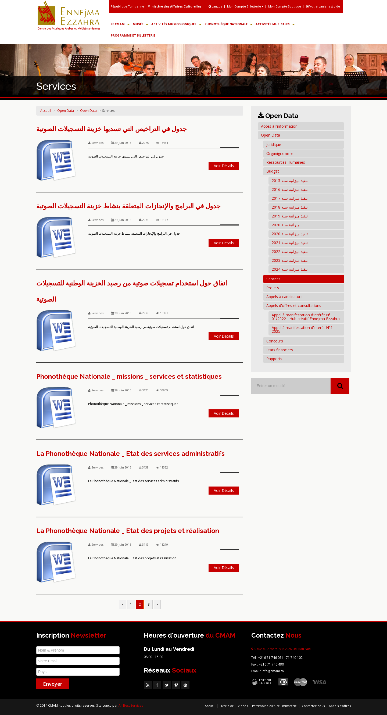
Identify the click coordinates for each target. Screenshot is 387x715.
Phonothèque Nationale (228, 24)
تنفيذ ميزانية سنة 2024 (290, 269)
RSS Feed (148, 685)
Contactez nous (313, 706)
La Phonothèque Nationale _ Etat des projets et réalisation (127, 531)
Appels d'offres (340, 706)
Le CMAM (120, 24)
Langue (216, 6)
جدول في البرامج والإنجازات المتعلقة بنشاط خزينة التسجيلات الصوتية (128, 206)
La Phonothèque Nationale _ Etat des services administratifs (130, 453)
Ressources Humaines (285, 162)
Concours (274, 341)
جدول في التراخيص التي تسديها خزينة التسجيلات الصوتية (111, 129)
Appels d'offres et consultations (293, 305)
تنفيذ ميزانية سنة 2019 (290, 216)
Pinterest (185, 685)
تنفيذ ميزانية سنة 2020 (290, 233)
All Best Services (131, 705)
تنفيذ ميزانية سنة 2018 (290, 207)
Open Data (65, 110)
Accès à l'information (279, 126)
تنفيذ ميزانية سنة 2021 (290, 242)
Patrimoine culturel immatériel (275, 706)
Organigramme (279, 153)
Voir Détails (224, 165)
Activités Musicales (275, 24)
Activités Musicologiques (176, 24)
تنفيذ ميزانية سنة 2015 (290, 180)
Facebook (157, 685)
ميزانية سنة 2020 (286, 224)
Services (273, 278)
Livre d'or (227, 706)
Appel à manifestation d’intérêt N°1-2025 (303, 329)
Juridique (273, 144)
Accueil (45, 110)
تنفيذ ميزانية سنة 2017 (290, 198)
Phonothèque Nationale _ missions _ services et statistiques (129, 376)
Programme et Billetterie (133, 35)
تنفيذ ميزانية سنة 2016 (290, 189)
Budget (272, 171)
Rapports (274, 358)
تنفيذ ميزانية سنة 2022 (290, 251)
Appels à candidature (284, 296)
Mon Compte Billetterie (245, 6)
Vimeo (176, 685)
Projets (272, 287)
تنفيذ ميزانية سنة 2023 (290, 260)
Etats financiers (279, 349)
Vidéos (243, 706)
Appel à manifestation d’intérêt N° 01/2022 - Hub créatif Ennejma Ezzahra (306, 316)
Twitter (167, 685)
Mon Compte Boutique (284, 6)
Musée (140, 24)
